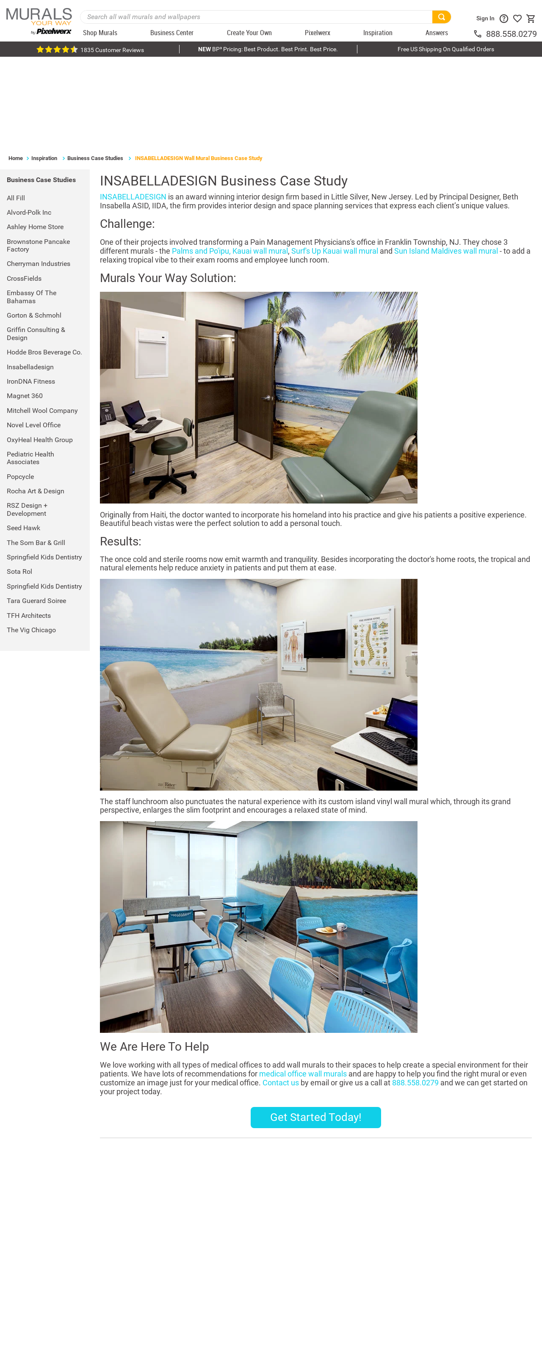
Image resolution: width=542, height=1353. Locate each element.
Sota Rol (19, 482)
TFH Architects (29, 525)
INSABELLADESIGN (133, 106)
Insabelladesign (30, 277)
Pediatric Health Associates (30, 368)
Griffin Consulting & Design (36, 244)
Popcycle (20, 386)
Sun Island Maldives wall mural (446, 160)
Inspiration (44, 68)
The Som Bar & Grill (36, 452)
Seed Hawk (23, 438)
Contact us (281, 992)
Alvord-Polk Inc (29, 122)
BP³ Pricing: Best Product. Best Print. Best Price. (268, 49)
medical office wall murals (303, 983)
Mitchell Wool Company (42, 320)
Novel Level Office (34, 335)
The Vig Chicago (31, 540)
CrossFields (24, 188)
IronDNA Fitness (31, 291)
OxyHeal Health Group (40, 350)
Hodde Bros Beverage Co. (44, 262)
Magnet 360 (25, 306)
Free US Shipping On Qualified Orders (446, 49)
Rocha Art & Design (35, 401)
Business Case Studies (95, 68)
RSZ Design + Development (27, 419)
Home (15, 68)
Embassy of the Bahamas (31, 207)
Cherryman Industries (38, 174)
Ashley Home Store (35, 137)
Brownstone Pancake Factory (38, 155)
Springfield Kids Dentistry (44, 467)
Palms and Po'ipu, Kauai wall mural (230, 160)
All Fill (16, 108)
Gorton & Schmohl (34, 225)
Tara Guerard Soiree (36, 511)
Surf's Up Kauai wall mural (334, 160)
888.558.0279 (511, 34)
